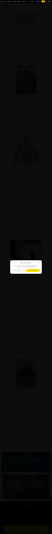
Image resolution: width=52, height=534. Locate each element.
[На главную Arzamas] (1, 1)
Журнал (19, 1)
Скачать (43, 1)
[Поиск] (51, 1)
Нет (18, 270)
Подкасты (9, 1)
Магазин (23, 1)
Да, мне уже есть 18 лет (32, 270)
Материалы (14, 1)
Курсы (4, 1)
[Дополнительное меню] (27, 1)
